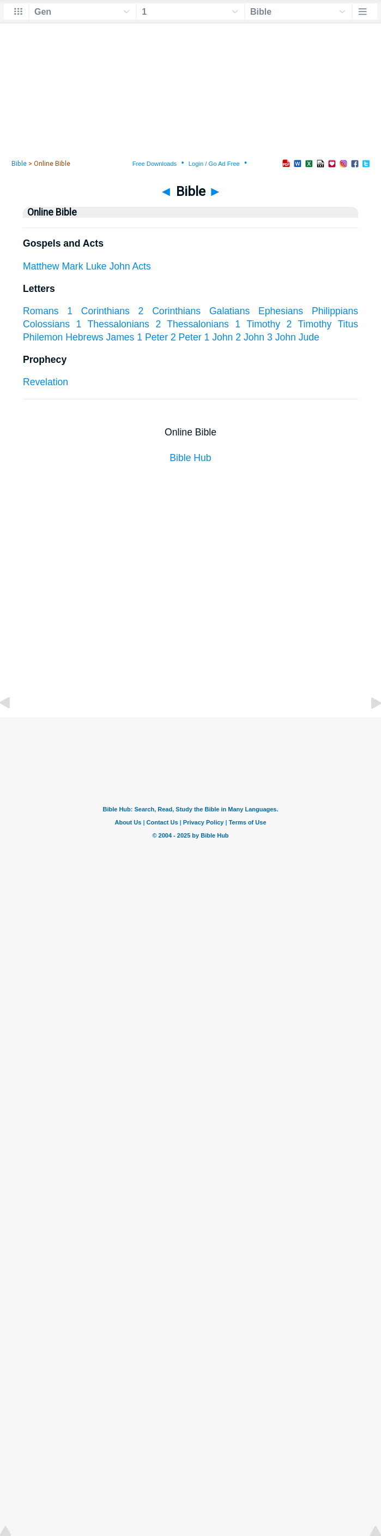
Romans (41, 311)
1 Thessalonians (112, 324)
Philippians (335, 311)
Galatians (229, 311)
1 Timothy (257, 324)
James (120, 337)
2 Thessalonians (191, 324)
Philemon (43, 337)
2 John (249, 337)
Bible (19, 164)
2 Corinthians (169, 311)
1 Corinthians (98, 311)
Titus (348, 324)
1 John (218, 337)
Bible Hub (190, 457)
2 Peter (186, 337)
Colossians (46, 324)
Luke (96, 266)
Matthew (41, 266)
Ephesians (280, 311)
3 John (281, 337)
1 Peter (152, 337)
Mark (72, 266)
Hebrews (84, 337)
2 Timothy (309, 324)
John (119, 266)
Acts (141, 266)
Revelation (45, 381)
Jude (309, 337)
